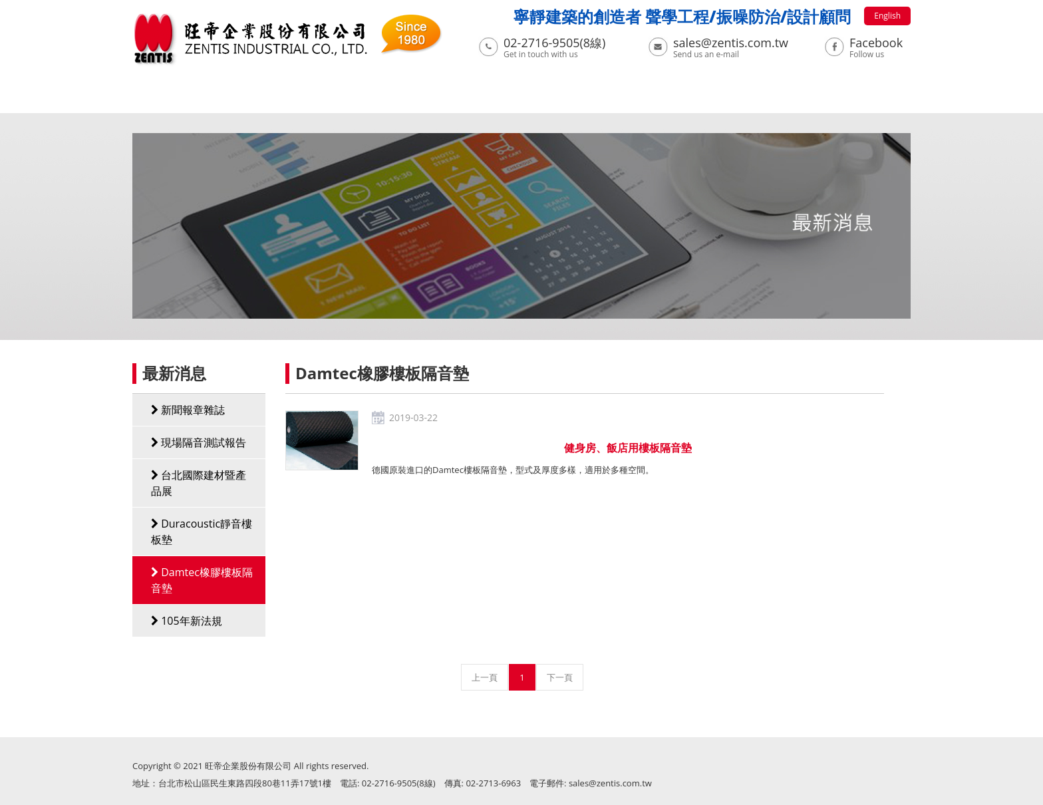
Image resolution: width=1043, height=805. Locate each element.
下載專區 (558, 97)
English (887, 15)
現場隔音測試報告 (198, 442)
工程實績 (473, 97)
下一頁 (560, 677)
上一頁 (485, 677)
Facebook (876, 43)
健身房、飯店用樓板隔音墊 (628, 447)
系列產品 (387, 97)
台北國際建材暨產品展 (198, 483)
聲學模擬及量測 (660, 97)
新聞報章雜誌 (188, 409)
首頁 (143, 97)
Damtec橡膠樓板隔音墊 (202, 580)
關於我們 (217, 97)
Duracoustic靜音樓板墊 (201, 531)
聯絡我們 (762, 97)
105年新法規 (186, 620)
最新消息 (302, 97)
